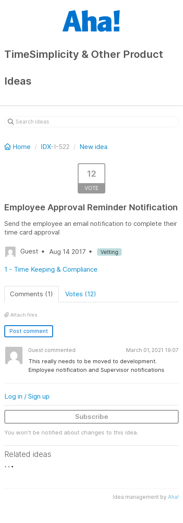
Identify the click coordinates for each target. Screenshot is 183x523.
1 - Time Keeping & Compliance (51, 269)
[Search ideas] (91, 121)
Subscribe (91, 416)
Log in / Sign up (27, 396)
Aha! (173, 497)
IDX (46, 147)
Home (18, 147)
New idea (93, 147)
